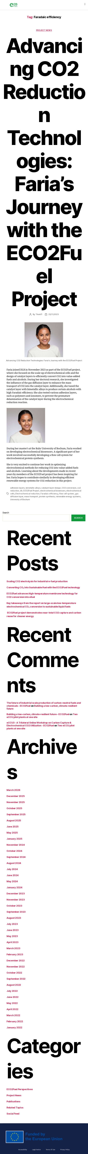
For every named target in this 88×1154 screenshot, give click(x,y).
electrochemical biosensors (52, 490)
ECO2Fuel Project (31, 490)
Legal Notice (36, 1150)
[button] (85, 4)
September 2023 (16, 911)
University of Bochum (20, 499)
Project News (44, 30)
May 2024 (12, 881)
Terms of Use (50, 1150)
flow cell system (66, 493)
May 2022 (12, 1003)
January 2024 (14, 887)
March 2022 (13, 1015)
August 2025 (14, 820)
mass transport (31, 496)
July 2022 (12, 991)
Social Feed (13, 1113)
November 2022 (16, 966)
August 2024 (14, 863)
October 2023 (14, 905)
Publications (13, 1101)
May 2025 (12, 832)
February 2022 (15, 1021)
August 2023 (14, 918)
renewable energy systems (68, 496)
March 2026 (13, 790)
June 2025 (13, 826)
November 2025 (16, 802)
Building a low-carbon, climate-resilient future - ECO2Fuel (38, 714)
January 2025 (14, 838)
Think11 (39, 314)
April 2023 (12, 942)
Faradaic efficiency (49, 493)
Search (6, 512)
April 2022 (12, 1009)
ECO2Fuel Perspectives (20, 1089)
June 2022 (12, 997)
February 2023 (15, 954)
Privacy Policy (65, 1150)
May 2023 (12, 936)
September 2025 (16, 814)
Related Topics (15, 1107)
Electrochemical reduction (27, 493)
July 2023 (12, 924)
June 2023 (13, 930)
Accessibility (22, 1150)
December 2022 (16, 960)
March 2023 (13, 948)
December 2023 (16, 893)
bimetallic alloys (33, 488)
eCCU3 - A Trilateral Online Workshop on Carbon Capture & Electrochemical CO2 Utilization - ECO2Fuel (39, 724)
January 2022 (14, 1027)
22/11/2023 (53, 314)
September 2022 (16, 978)
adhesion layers (17, 488)
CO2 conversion (69, 488)
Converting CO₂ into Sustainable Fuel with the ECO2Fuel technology (43, 587)
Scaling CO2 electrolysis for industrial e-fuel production (37, 581)
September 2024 (16, 857)
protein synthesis (47, 496)
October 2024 (14, 851)
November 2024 (16, 844)
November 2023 (16, 899)
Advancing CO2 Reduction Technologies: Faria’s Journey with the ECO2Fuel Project (44, 172)
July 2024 (12, 869)
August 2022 (14, 985)
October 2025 (14, 808)
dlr (21, 490)
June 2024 (13, 875)
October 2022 (14, 972)
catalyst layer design (51, 488)
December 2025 (16, 796)
